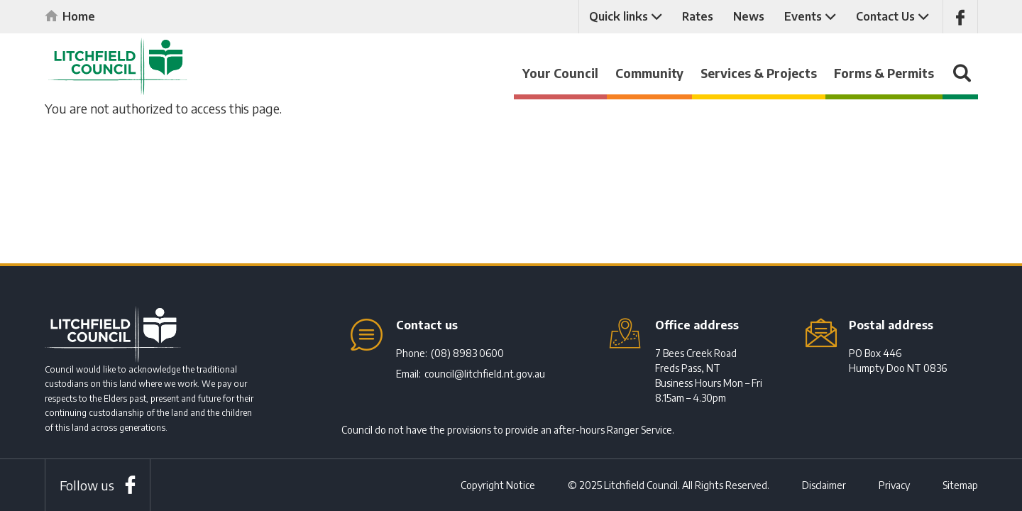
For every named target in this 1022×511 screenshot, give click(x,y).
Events (803, 16)
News (748, 16)
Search (960, 79)
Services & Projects (758, 73)
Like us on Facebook (960, 16)
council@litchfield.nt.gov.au (484, 374)
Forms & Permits (884, 73)
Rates (697, 16)
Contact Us (885, 16)
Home (78, 16)
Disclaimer (824, 485)
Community (649, 73)
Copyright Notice (498, 485)
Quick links (618, 16)
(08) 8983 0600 (467, 353)
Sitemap (960, 485)
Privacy (894, 485)
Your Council (560, 73)
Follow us (87, 485)
